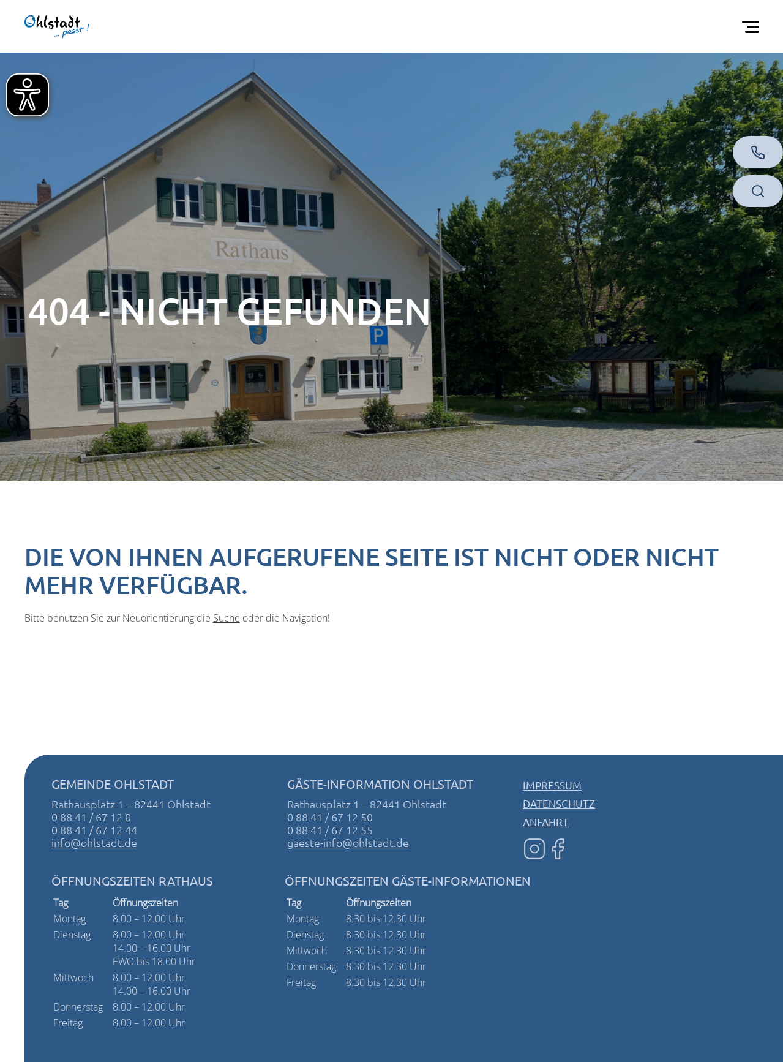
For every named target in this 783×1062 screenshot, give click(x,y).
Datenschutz (559, 803)
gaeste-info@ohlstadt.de (348, 842)
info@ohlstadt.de (94, 842)
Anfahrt (546, 821)
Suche (226, 618)
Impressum (552, 784)
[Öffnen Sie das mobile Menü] (753, 26)
